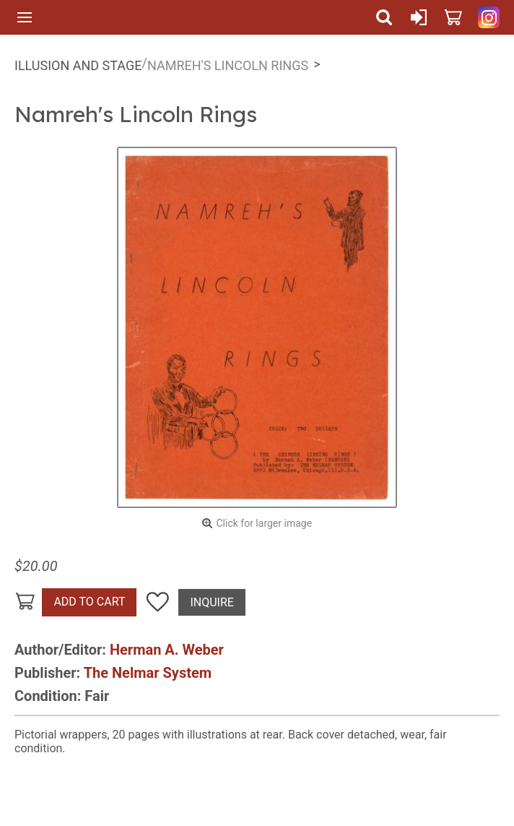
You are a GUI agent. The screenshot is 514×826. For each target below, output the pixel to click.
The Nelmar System (148, 672)
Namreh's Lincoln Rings (227, 65)
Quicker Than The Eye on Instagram (489, 17)
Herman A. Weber (167, 649)
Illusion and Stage (77, 65)
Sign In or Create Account (418, 17)
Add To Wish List (157, 602)
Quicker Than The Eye (204, 17)
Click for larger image (264, 523)
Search (384, 17)
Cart (453, 17)
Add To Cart (89, 601)
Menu (24, 17)
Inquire (211, 602)
